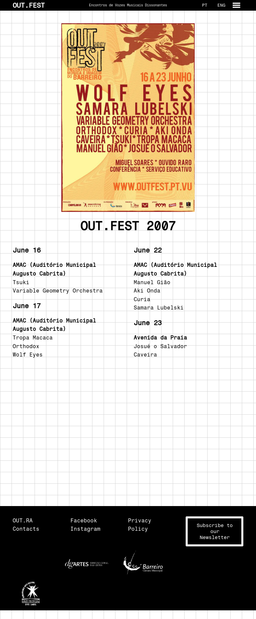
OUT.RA (23, 520)
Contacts (26, 529)
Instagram (85, 529)
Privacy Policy (139, 524)
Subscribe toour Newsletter (215, 531)
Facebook (83, 520)
